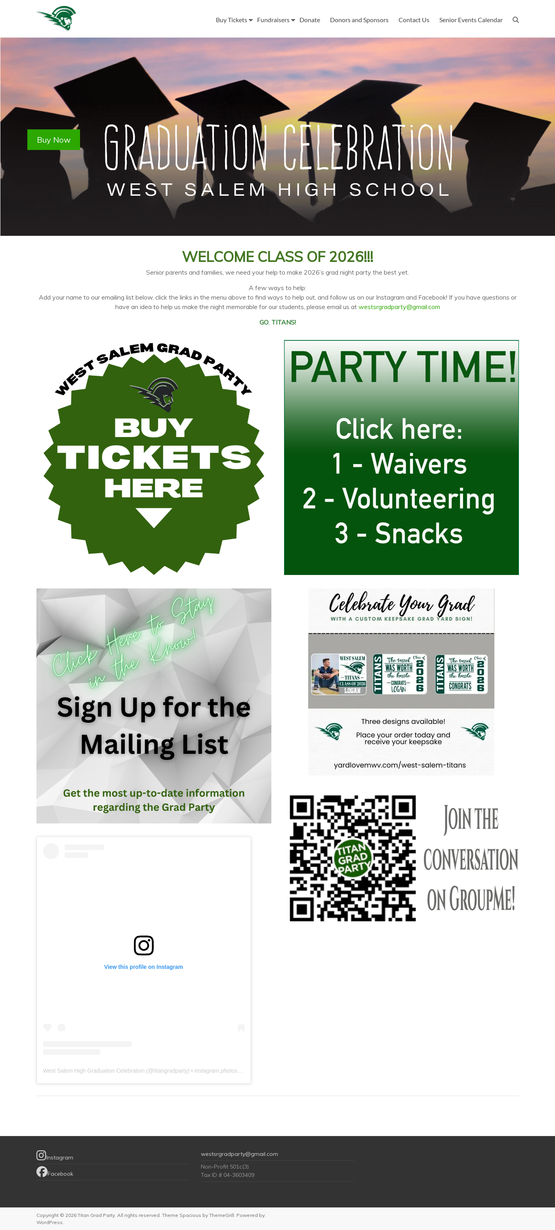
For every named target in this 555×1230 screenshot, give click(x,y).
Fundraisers (273, 19)
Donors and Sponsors (359, 19)
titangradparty (171, 1071)
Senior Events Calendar (471, 19)
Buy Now (54, 140)
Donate (309, 19)
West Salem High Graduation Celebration (94, 1071)
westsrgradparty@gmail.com (399, 307)
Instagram (54, 1155)
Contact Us (414, 19)
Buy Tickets (231, 19)
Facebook (54, 1171)
